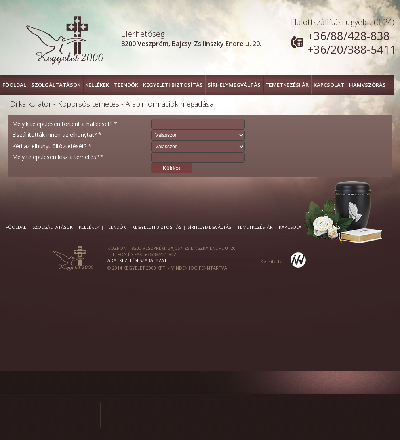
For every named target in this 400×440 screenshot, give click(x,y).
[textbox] (198, 124)
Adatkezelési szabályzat (137, 260)
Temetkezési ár (287, 84)
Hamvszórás (367, 84)
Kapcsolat (329, 84)
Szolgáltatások (55, 84)
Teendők (126, 84)
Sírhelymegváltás (234, 84)
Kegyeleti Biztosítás (173, 84)
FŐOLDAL (14, 84)
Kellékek (97, 84)
